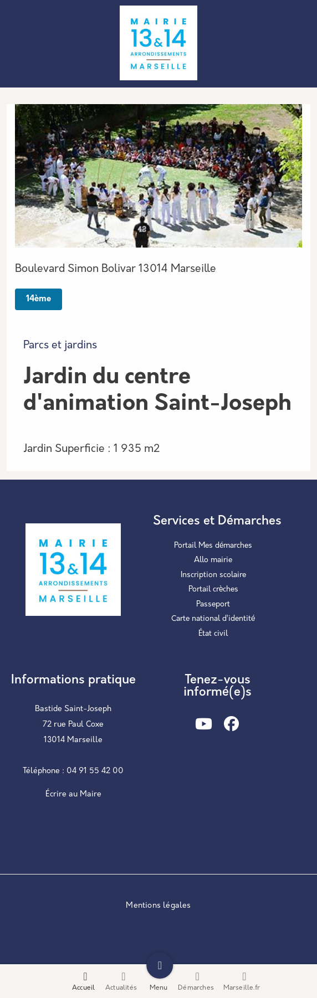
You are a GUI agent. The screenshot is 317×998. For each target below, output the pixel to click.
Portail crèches (213, 589)
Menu (159, 988)
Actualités (121, 988)
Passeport (213, 604)
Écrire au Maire (73, 794)
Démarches (196, 981)
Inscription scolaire (213, 575)
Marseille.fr (241, 988)
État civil (213, 633)
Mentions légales (158, 906)
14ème (38, 299)
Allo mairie (213, 560)
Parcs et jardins (60, 346)
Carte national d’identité (213, 619)
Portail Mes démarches (213, 545)
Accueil (83, 988)
